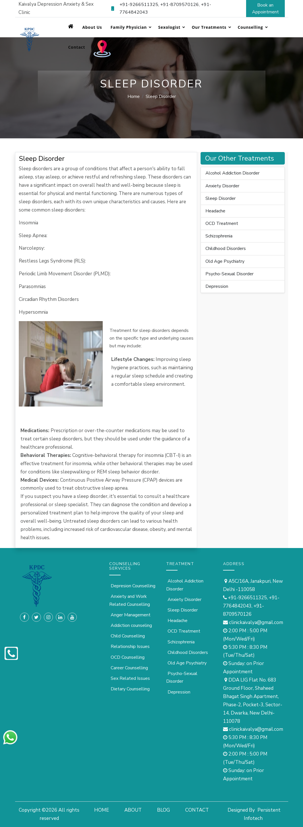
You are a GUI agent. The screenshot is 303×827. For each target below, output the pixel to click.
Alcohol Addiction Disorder (232, 173)
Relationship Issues (130, 646)
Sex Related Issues (130, 678)
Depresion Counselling (133, 586)
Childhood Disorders (225, 248)
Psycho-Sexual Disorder (229, 274)
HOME (101, 810)
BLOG (163, 810)
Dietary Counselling (130, 689)
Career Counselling (129, 668)
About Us (92, 27)
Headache (215, 211)
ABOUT (133, 810)
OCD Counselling (128, 657)
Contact (76, 47)
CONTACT (197, 810)
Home (133, 96)
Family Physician (128, 27)
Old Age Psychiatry (224, 261)
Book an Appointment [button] (265, 8)
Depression (216, 286)
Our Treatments (209, 27)
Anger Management (131, 615)
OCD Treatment (221, 223)
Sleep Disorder (220, 198)
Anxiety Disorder (222, 186)
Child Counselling (128, 636)
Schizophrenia (218, 236)
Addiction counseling (131, 625)
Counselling (250, 27)
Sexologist (169, 27)
